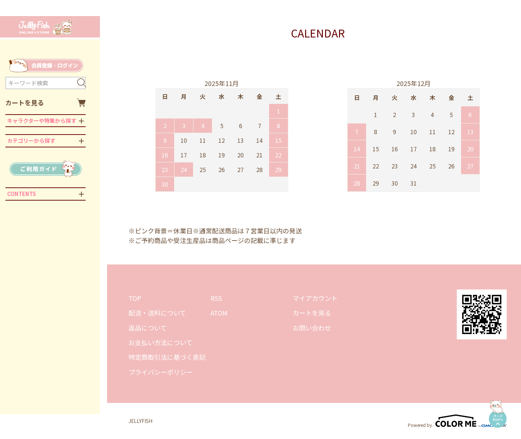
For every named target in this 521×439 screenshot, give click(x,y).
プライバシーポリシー (160, 372)
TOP (134, 298)
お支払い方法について (160, 342)
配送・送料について (157, 312)
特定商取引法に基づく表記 (167, 357)
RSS (216, 298)
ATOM (219, 312)
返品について (147, 327)
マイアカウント (315, 298)
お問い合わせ (312, 327)
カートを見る (45, 102)
